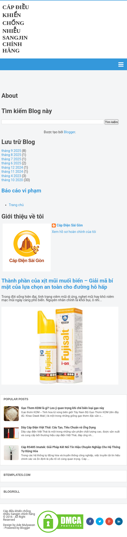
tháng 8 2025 (11, 155)
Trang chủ (16, 205)
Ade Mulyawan (25, 525)
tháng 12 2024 (12, 167)
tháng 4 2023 (11, 176)
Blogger (69, 132)
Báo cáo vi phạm (21, 190)
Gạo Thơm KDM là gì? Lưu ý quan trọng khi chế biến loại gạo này (62, 408)
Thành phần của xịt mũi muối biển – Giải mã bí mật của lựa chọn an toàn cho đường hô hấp (57, 283)
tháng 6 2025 (11, 163)
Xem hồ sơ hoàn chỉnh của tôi (74, 232)
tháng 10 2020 (12, 180)
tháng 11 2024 (12, 171)
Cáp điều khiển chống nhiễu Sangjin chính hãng (15, 29)
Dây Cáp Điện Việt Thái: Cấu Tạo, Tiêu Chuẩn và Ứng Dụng (58, 427)
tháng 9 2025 (11, 151)
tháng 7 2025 (11, 159)
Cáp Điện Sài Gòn (70, 225)
